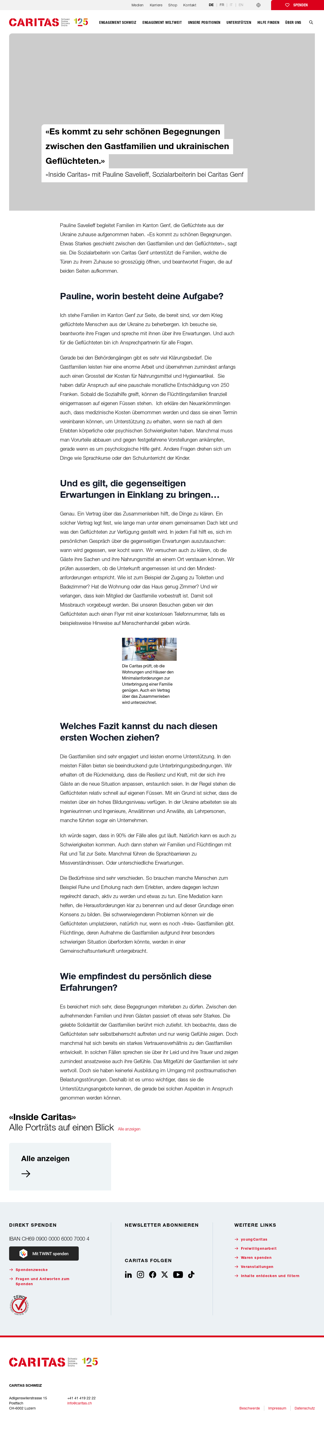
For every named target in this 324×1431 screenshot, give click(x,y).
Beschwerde (249, 1408)
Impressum (277, 1408)
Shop (172, 5)
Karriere (156, 5)
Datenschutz (305, 1408)
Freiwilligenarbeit (255, 1248)
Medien (138, 5)
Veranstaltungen (254, 1267)
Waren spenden (253, 1258)
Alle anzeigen (129, 1129)
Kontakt (189, 5)
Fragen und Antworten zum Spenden (39, 1281)
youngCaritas (251, 1239)
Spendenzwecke (28, 1270)
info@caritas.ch (79, 1403)
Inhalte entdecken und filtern (267, 1276)
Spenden (300, 5)
